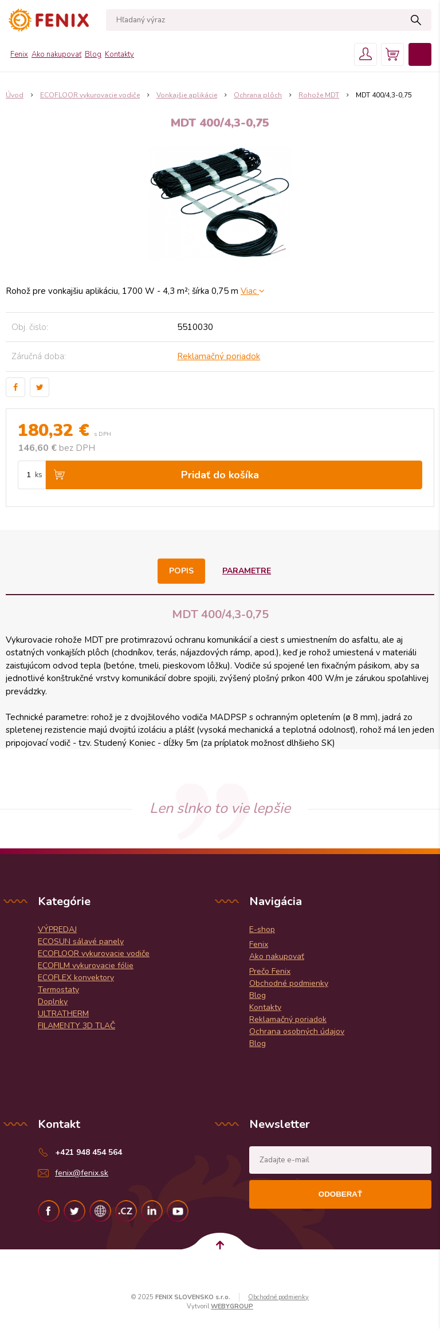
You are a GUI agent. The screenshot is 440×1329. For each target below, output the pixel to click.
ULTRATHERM (63, 1013)
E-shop (262, 929)
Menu (419, 54)
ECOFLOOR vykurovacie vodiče (94, 953)
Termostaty (58, 989)
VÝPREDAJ (57, 929)
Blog (93, 54)
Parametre (246, 570)
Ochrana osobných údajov (296, 1031)
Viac (253, 291)
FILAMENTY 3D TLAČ (76, 1025)
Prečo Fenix (269, 971)
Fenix (19, 54)
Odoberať (340, 1194)
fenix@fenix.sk (81, 1172)
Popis (181, 570)
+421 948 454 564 (88, 1152)
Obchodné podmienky (288, 983)
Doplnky (53, 1001)
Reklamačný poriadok (218, 356)
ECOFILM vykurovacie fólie (85, 965)
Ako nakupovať (56, 54)
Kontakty (119, 54)
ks (38, 475)
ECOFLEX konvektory (76, 977)
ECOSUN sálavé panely (81, 941)
